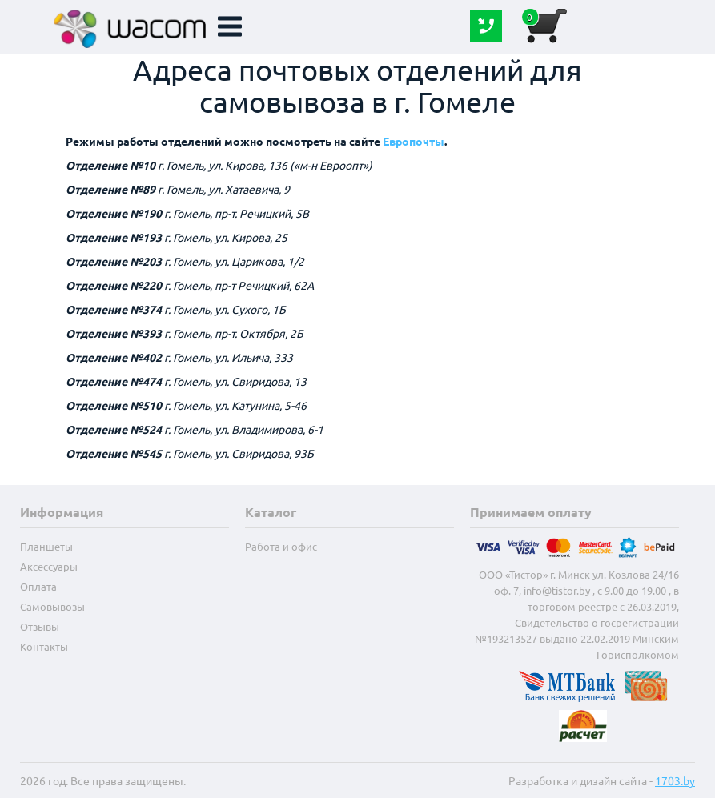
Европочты (413, 141)
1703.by (675, 780)
